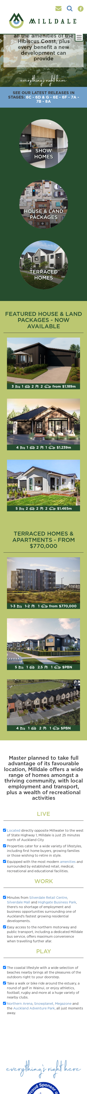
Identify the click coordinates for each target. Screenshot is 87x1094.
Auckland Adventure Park (34, 1008)
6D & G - (43, 97)
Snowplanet (43, 1003)
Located (13, 830)
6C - (30, 97)
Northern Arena (19, 1003)
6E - (57, 97)
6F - (66, 97)
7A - (75, 97)
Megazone (63, 1003)
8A (48, 101)
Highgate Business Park (57, 902)
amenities (68, 861)
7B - (40, 101)
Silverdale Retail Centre (48, 897)
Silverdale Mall (18, 902)
